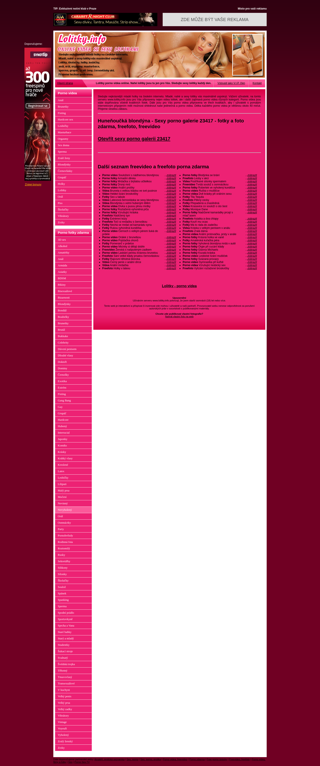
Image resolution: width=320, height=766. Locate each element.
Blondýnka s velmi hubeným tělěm (139, 203)
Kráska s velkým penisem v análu (220, 228)
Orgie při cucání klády (220, 246)
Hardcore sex (65, 119)
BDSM (62, 278)
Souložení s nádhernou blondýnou (139, 175)
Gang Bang (64, 400)
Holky (61, 183)
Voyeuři (62, 728)
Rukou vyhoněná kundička (139, 228)
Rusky (61, 554)
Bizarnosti (64, 297)
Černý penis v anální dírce (139, 262)
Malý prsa (63, 490)
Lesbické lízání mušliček (220, 255)
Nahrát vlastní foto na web (179, 316)
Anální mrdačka (139, 265)
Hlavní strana (65, 83)
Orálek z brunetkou (139, 237)
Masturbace (64, 132)
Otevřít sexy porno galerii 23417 (134, 138)
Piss (60, 203)
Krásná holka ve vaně (220, 237)
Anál (60, 100)
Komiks (62, 445)
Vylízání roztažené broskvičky (220, 268)
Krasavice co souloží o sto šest (220, 206)
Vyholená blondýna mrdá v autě (220, 243)
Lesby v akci (220, 178)
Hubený (62, 426)
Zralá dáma (220, 231)
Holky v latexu (139, 268)
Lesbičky (63, 126)
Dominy (62, 368)
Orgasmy (63, 138)
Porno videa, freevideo (175, 759)
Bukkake (63, 336)
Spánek (62, 593)
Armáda (62, 265)
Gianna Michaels (220, 249)
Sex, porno (132, 759)
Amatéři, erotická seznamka (109, 759)
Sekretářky (64, 561)
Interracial (64, 432)
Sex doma (63, 145)
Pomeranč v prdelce (139, 243)
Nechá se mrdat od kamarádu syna (139, 224)
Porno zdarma (197, 759)
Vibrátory (63, 216)
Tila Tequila (220, 196)
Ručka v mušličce (220, 190)
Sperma (62, 151)
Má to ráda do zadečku (220, 224)
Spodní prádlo (66, 612)
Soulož (62, 587)
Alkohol (62, 246)
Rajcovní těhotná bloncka (139, 259)
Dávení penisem (67, 349)
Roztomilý (64, 548)
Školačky (63, 209)
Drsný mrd (139, 184)
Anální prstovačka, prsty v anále (220, 234)
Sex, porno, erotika (150, 759)
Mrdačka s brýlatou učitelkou (139, 181)
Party (61, 529)
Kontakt (257, 83)
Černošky (63, 374)
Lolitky (62, 190)
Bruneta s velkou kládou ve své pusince (139, 190)
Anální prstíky (139, 187)
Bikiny (62, 284)
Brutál (61, 329)
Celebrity (63, 342)
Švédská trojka (66, 664)
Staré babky (65, 632)
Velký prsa (64, 702)
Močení (62, 497)
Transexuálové (66, 683)
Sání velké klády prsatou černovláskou (139, 255)
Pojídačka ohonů (139, 240)
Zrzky (61, 222)
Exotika (62, 381)
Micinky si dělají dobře (139, 246)
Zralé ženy (64, 158)
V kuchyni (64, 689)
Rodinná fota (65, 542)
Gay (60, 407)
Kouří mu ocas (220, 221)
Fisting (62, 113)
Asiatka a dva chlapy (220, 218)
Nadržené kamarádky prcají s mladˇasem (220, 214)
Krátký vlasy (65, 458)
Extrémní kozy (139, 218)
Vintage (62, 722)
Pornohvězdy (65, 535)
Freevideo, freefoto (239, 759)
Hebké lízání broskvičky (139, 193)
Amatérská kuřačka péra (220, 240)
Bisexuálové (65, 291)
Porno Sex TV (82, 762)
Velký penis (64, 696)
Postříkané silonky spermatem (220, 181)
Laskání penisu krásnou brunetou (139, 252)
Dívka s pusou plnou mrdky (139, 206)
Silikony (63, 567)
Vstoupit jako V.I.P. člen (231, 83)
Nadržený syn (139, 215)
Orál (60, 196)
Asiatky (62, 271)
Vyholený (63, 735)
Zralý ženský (65, 741)
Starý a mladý (66, 638)
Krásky (62, 452)
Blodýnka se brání (220, 175)
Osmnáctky (64, 522)
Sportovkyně (65, 619)
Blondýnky (64, 164)
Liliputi (62, 484)
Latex (61, 471)
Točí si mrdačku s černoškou (139, 221)
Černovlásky (65, 171)
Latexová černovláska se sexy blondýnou (139, 200)
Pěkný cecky (220, 200)
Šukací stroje (65, 651)
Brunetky (63, 106)
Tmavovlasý (65, 677)
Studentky (64, 644)
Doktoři (62, 361)
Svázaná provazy (220, 259)
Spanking (63, 599)
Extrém (62, 387)
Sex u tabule (139, 196)
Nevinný (63, 503)
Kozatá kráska (220, 252)
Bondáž (62, 310)
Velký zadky (65, 709)
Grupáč (62, 177)
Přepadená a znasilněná (220, 203)
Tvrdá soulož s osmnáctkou (220, 184)
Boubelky (63, 316)
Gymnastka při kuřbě (220, 262)
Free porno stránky (217, 759)
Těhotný (62, 670)
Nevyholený (65, 509)
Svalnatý (63, 657)
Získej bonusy (33, 184)
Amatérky (63, 252)
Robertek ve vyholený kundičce (220, 187)
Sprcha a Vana (66, 625)
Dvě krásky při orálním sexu (220, 193)
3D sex (62, 239)
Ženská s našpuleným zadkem (139, 249)
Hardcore (63, 419)
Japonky (62, 439)
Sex (70, 762)
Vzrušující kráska (139, 212)
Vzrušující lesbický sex (220, 265)
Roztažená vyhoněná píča (139, 209)
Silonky (62, 574)
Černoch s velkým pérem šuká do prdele (139, 233)
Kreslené (63, 464)
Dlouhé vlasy (65, 355)
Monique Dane (220, 209)
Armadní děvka (139, 178)
